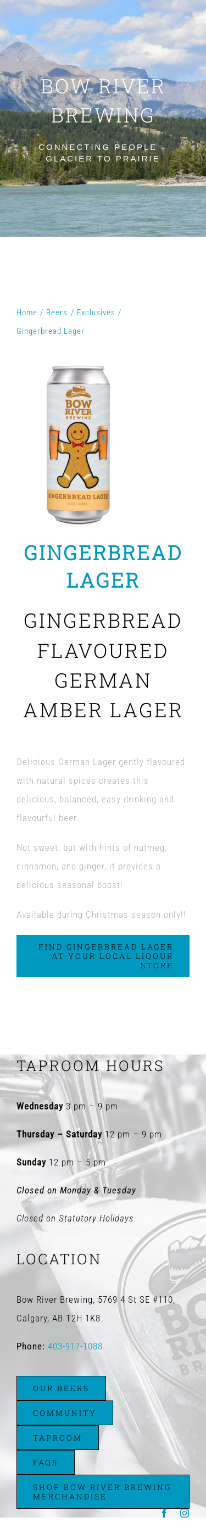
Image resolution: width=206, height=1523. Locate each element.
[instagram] (185, 1513)
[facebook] (164, 1513)
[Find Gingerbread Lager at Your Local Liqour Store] (103, 956)
